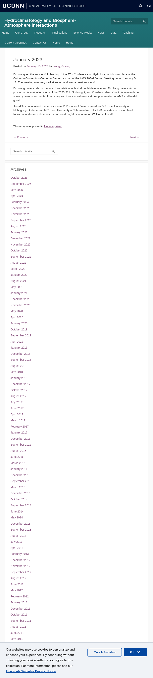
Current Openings (16, 42)
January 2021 (19, 293)
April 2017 (17, 414)
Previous (20, 137)
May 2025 (17, 189)
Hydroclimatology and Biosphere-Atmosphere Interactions (40, 23)
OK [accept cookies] (135, 652)
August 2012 (18, 578)
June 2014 (17, 511)
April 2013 (17, 547)
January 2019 (19, 347)
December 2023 (20, 208)
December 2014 (20, 493)
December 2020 (20, 299)
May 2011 (17, 638)
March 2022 (18, 268)
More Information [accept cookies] (105, 652)
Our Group (21, 32)
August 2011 (18, 626)
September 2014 (21, 505)
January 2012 (19, 602)
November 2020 (20, 305)
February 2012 (20, 596)
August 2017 (18, 396)
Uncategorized (53, 126)
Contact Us (40, 42)
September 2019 (21, 335)
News (101, 32)
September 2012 (21, 572)
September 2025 (21, 183)
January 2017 (19, 432)
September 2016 (21, 444)
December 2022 (20, 238)
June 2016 (17, 456)
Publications (59, 32)
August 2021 (18, 280)
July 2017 (17, 402)
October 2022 (19, 250)
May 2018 (17, 371)
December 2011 (20, 608)
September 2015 (21, 481)
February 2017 (20, 426)
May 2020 (17, 311)
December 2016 (20, 438)
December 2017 (20, 384)
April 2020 (17, 317)
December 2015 (20, 475)
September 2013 (21, 529)
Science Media (82, 32)
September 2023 (21, 220)
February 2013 (20, 553)
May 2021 (17, 286)
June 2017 (17, 408)
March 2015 (18, 487)
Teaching (127, 32)
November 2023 (20, 214)
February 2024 (20, 202)
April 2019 (17, 341)
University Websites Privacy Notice (31, 671)
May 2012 (17, 590)
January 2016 (19, 469)
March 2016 (18, 463)
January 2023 (19, 232)
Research (40, 32)
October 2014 (19, 499)
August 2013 (18, 535)
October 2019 (19, 329)
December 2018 (20, 353)
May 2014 (17, 517)
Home (5, 32)
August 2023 (18, 226)
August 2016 (18, 450)
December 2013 (20, 523)
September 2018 (21, 359)
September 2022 (21, 256)
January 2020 (19, 323)
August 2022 (18, 262)
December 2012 (20, 560)
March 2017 (18, 420)
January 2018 (19, 378)
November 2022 (20, 244)
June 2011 (17, 632)
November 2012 (20, 566)
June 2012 (17, 584)
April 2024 (17, 196)
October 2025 (19, 177)
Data (114, 32)
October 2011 (19, 614)
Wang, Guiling (61, 66)
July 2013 (17, 541)
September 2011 (21, 620)
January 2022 (19, 274)
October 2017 (19, 390)
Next (135, 137)
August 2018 (18, 365)
